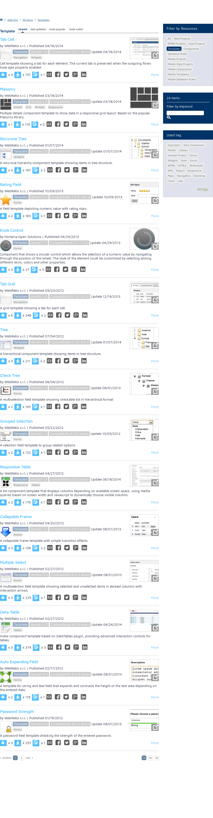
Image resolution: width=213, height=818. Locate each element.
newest (22, 29)
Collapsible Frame (16, 516)
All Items (28, 20)
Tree (4, 329)
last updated (38, 29)
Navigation (20, 57)
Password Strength (17, 711)
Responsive (56, 107)
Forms (17, 202)
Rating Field (10, 184)
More (155, 75)
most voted (76, 29)
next (28, 758)
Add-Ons (12, 20)
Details (18, 107)
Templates (43, 20)
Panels (18, 534)
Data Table (9, 612)
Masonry (7, 89)
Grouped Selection (16, 421)
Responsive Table (15, 467)
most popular (57, 29)
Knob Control (11, 230)
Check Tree (10, 375)
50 (157, 758)
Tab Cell (7, 39)
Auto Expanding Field (19, 662)
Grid (28, 107)
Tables (35, 485)
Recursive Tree (13, 139)
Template (21, 52)
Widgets (36, 57)
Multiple (40, 107)
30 (150, 758)
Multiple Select (13, 562)
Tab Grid (7, 284)
